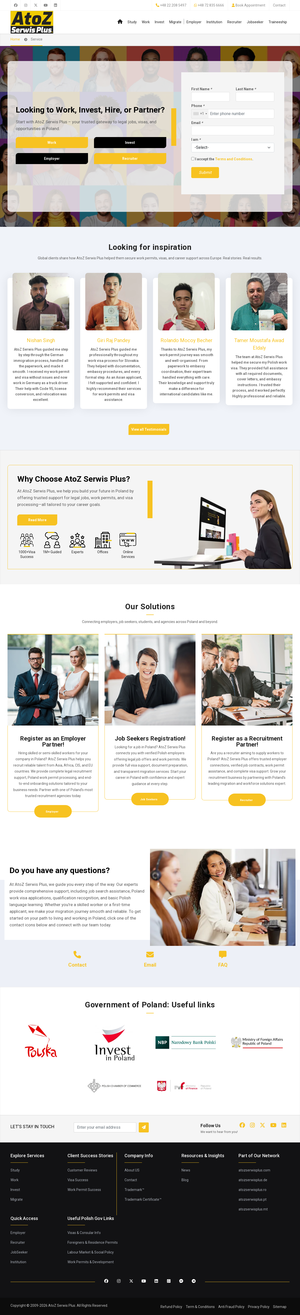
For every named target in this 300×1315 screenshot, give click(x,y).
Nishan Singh (41, 340)
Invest (159, 22)
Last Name (246, 89)
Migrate (175, 22)
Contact (279, 5)
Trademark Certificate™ (143, 1199)
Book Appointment (250, 5)
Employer (194, 22)
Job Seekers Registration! (150, 739)
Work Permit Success (84, 1190)
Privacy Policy (259, 1307)
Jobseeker (255, 22)
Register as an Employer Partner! (53, 742)
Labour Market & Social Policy (91, 1252)
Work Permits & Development (91, 1262)
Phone (197, 106)
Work (146, 22)
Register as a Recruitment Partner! (247, 742)
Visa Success (78, 1180)
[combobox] (200, 113)
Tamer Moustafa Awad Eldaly (259, 344)
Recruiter (234, 22)
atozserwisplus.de (252, 1180)
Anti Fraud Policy (231, 1307)
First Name (201, 89)
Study (132, 22)
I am (195, 140)
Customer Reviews (82, 1170)
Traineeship (277, 22)
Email (197, 123)
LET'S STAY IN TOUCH (32, 1126)
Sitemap (279, 1307)
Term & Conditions (200, 1307)
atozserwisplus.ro (252, 1190)
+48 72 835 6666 (211, 5)
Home (15, 39)
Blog (185, 1180)
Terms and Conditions (233, 159)
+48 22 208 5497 (173, 5)
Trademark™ (134, 1190)
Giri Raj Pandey (113, 340)
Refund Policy (171, 1307)
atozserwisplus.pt (252, 1199)
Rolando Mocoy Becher (186, 340)
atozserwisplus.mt (253, 1209)
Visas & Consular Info (84, 1233)
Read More (37, 520)
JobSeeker (19, 1252)
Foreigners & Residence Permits (93, 1242)
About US (132, 1170)
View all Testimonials (148, 429)
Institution (214, 22)
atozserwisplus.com (254, 1170)
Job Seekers (149, 799)
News (186, 1170)
